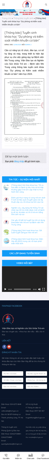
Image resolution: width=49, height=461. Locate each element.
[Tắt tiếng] (39, 289)
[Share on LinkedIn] (30, 139)
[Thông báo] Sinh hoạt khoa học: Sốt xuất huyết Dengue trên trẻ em (26, 231)
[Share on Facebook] (11, 139)
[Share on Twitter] (16, 139)
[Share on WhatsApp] (7, 139)
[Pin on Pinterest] (26, 139)
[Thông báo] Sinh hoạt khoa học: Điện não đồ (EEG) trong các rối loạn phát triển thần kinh (27, 241)
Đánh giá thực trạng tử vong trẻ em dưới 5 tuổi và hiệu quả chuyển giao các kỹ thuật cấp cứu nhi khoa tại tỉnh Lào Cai (28, 200)
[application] (24, 279)
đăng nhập (19, 161)
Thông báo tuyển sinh (23, 18)
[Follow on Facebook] (4, 347)
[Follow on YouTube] (9, 347)
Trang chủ (6, 18)
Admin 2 (28, 44)
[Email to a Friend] (21, 139)
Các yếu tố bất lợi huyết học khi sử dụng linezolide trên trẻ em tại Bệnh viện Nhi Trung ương (28, 222)
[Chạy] (5, 289)
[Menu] (3, 4)
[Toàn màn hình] (43, 289)
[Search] (46, 4)
